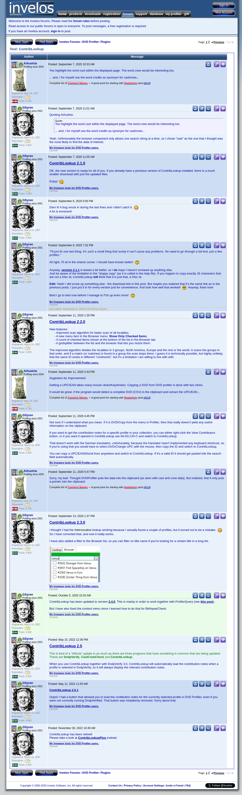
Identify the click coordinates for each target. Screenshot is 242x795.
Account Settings (153, 785)
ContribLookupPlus (92, 737)
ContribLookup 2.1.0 (67, 163)
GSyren (27, 107)
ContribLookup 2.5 (65, 646)
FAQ (188, 785)
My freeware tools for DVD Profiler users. (74, 147)
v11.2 (146, 83)
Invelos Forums (69, 42)
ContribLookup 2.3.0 (67, 522)
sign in (55, 31)
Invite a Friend (174, 785)
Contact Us (115, 785)
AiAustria (30, 63)
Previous (217, 42)
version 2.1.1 (70, 270)
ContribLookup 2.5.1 (64, 690)
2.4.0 (112, 601)
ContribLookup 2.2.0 (67, 322)
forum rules (81, 21)
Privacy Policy (132, 785)
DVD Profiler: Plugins (96, 42)
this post (206, 601)
